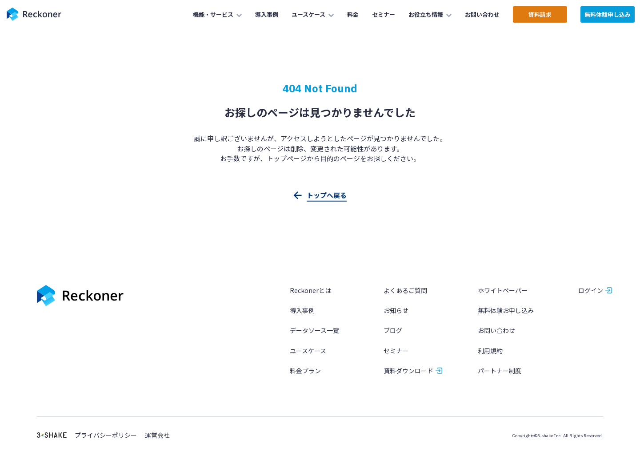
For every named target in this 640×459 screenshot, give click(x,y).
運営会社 (157, 435)
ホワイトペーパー (503, 290)
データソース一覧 (314, 330)
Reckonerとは (310, 290)
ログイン (590, 290)
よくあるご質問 (405, 290)
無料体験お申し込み (506, 310)
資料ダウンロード (408, 370)
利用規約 (490, 350)
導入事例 (302, 310)
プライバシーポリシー (106, 435)
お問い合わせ (496, 330)
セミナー (396, 350)
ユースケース (308, 350)
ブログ (393, 330)
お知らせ (396, 310)
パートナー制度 (499, 370)
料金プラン (305, 370)
